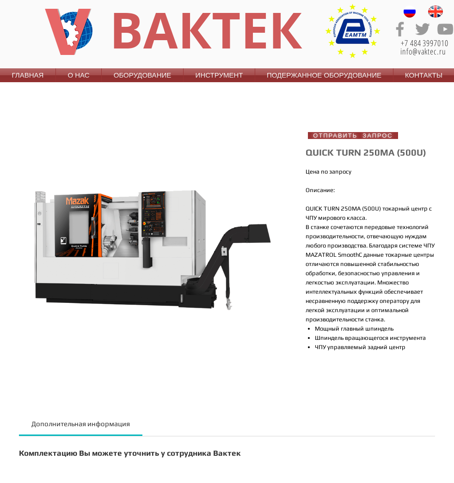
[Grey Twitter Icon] (422, 29)
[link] (80, 424)
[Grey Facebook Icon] (400, 29)
